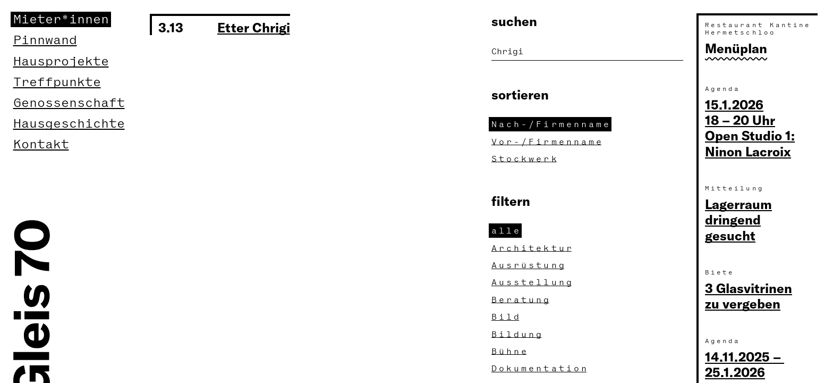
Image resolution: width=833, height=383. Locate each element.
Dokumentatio (540, 368)
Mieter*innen (61, 19)
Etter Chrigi (253, 27)
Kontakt (41, 144)
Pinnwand (45, 40)
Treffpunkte (57, 82)
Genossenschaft (69, 103)
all (506, 230)
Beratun (521, 300)
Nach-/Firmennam (551, 124)
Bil (506, 317)
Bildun (517, 334)
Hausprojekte (61, 61)
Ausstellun (532, 282)
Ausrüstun (529, 265)
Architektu (532, 248)
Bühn (510, 351)
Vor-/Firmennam (547, 142)
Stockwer (525, 159)
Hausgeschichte (69, 123)
